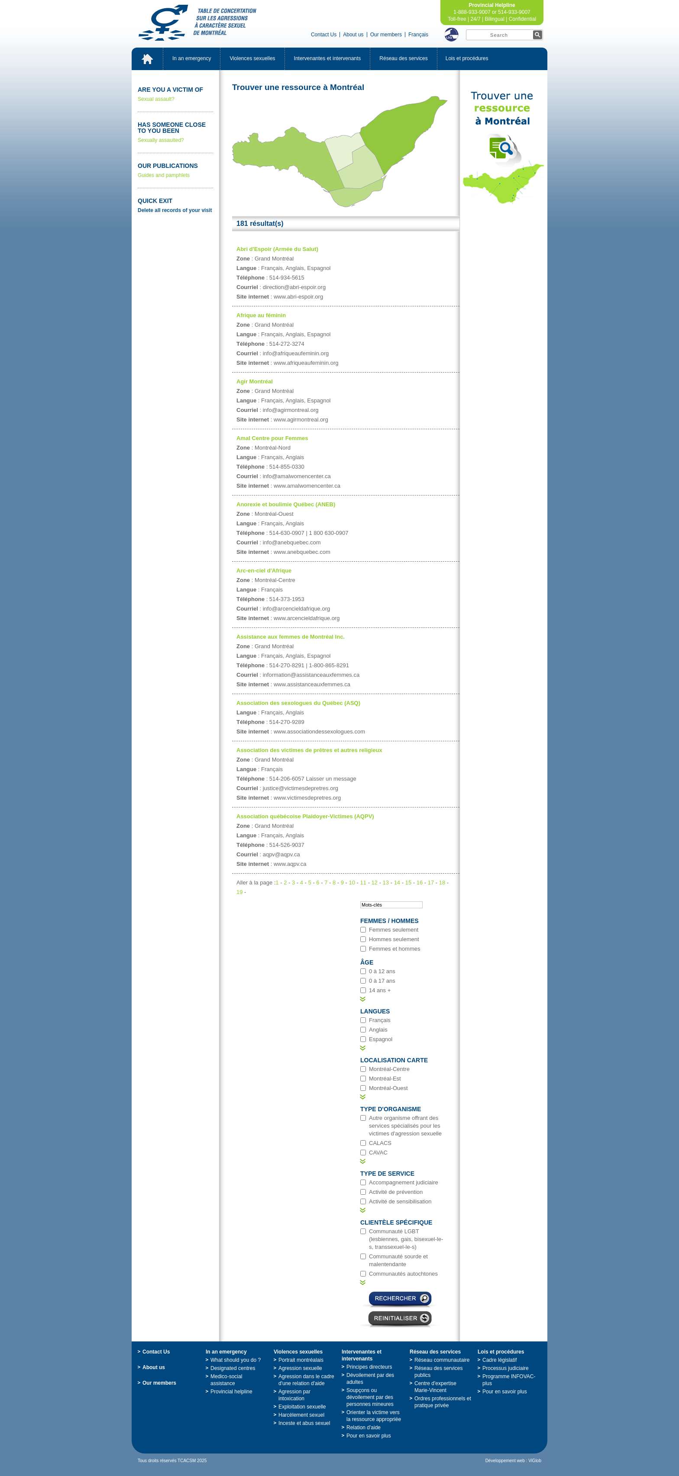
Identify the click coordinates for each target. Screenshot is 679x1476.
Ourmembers (386, 35)
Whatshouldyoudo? (235, 1360)
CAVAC (378, 1152)
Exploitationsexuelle (302, 1407)
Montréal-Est (385, 1078)
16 (420, 882)
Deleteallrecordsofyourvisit (175, 210)
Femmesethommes (394, 948)
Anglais (378, 1029)
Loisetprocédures (467, 58)
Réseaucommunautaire (441, 1360)
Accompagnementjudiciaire (403, 1182)
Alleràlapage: (255, 882)
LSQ (452, 35)
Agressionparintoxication (294, 1395)
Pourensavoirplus (368, 1436)
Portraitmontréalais (300, 1360)
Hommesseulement (394, 939)
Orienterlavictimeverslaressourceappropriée (373, 1415)
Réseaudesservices (403, 58)
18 (442, 882)
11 (363, 882)
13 (386, 882)
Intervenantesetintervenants (327, 58)
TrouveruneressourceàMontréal (503, 148)
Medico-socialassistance (226, 1379)
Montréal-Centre (389, 1069)
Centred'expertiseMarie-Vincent (435, 1386)
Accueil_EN (147, 59)
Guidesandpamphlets (175, 170)
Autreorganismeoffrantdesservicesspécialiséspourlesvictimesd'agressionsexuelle (405, 1126)
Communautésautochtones (403, 1273)
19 (239, 892)
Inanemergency (191, 58)
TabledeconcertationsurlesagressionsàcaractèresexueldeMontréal (197, 23)
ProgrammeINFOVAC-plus (508, 1379)
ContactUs (323, 35)
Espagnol (380, 1039)
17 (431, 882)
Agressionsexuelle (300, 1368)
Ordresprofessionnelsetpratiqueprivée (442, 1402)
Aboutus (353, 35)
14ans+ (380, 990)
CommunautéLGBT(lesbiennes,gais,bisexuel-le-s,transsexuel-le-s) (406, 1239)
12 (375, 882)
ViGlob (534, 1460)
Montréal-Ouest (388, 1088)
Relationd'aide (363, 1428)
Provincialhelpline (231, 1392)
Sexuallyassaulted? (175, 132)
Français (418, 35)
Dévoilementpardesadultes (370, 1378)
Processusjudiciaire (505, 1368)
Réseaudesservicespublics (438, 1371)
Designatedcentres (232, 1368)
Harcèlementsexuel (301, 1415)
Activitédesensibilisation (400, 1201)
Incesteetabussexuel (304, 1423)
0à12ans (382, 971)
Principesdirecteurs (369, 1367)
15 (408, 882)
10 (352, 882)
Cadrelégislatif (499, 1360)
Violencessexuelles (252, 58)
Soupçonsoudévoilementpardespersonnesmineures (370, 1397)
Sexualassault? (175, 94)
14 (397, 882)
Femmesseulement (393, 929)
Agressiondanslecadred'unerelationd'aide (306, 1379)
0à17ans (382, 981)
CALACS (380, 1143)
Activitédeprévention (396, 1192)
